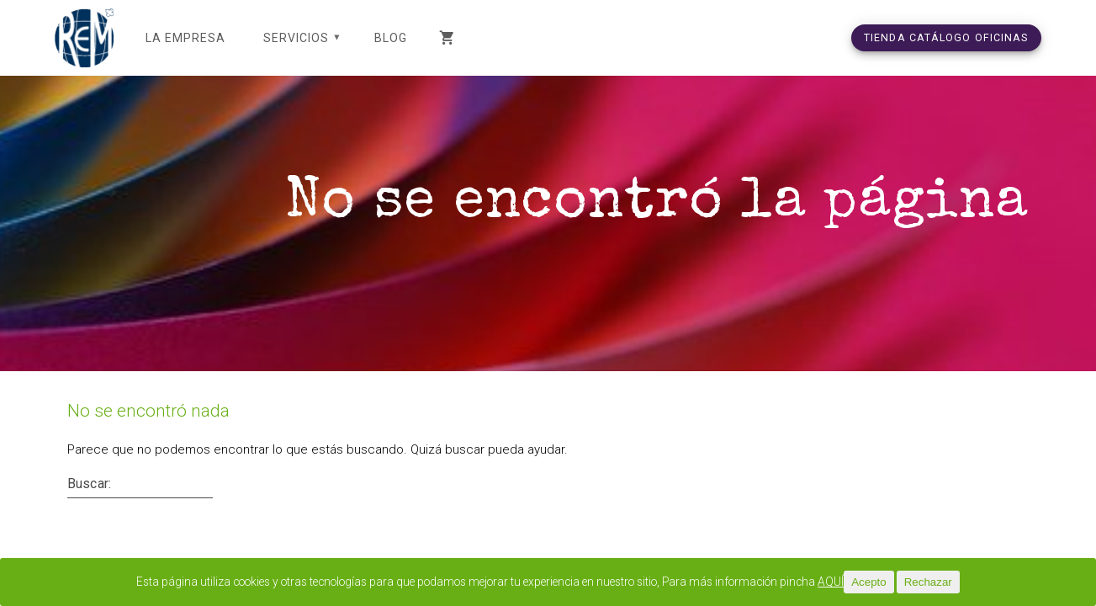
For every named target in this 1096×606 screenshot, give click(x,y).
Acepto (914, 582)
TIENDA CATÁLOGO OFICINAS (946, 37)
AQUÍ (875, 582)
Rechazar (974, 582)
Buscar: (89, 504)
